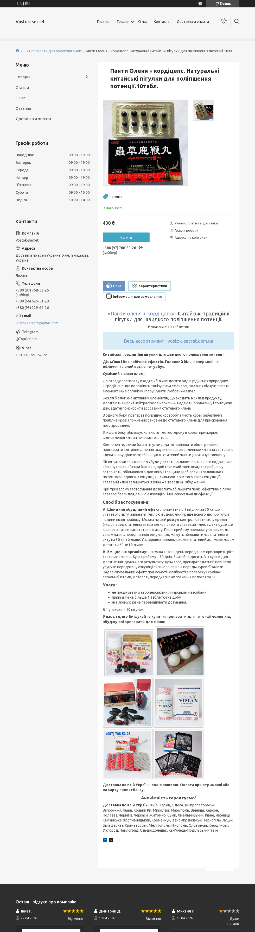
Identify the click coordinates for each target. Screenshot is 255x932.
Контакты (162, 22)
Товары (123, 22)
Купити (126, 237)
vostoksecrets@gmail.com (37, 323)
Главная (103, 22)
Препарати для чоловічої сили (55, 51)
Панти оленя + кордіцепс (141, 313)
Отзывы (23, 108)
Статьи (22, 87)
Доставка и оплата (193, 22)
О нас (143, 22)
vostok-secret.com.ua (190, 341)
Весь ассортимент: (144, 341)
